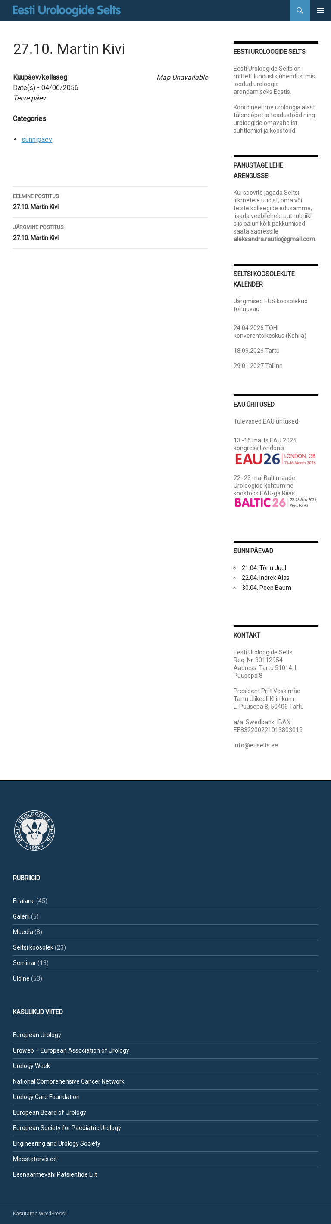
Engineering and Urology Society (56, 1143)
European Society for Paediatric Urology (67, 1127)
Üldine (21, 978)
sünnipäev (37, 139)
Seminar (24, 962)
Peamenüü (320, 10)
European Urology (37, 1034)
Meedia (23, 931)
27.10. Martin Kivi (110, 200)
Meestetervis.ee (35, 1158)
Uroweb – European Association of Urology (71, 1050)
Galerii (21, 916)
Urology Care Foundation (46, 1096)
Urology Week (31, 1065)
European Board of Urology (49, 1112)
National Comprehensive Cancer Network (69, 1081)
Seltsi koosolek (33, 947)
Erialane (24, 900)
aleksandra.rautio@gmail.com (274, 239)
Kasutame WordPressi (39, 1214)
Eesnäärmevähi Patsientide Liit (55, 1174)
